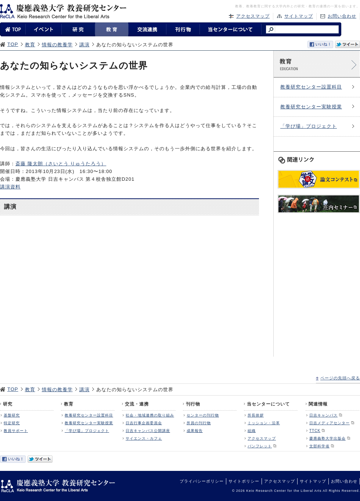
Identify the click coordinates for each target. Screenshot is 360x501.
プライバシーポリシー (202, 481)
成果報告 (195, 431)
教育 (30, 44)
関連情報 (318, 404)
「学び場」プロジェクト (308, 126)
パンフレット (260, 446)
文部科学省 (319, 446)
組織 (252, 431)
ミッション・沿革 (264, 423)
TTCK (314, 431)
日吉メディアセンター (329, 423)
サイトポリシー (243, 481)
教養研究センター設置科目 (311, 87)
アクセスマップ (253, 16)
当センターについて (268, 404)
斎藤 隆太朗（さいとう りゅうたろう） (60, 163)
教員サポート (16, 431)
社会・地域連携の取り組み (150, 415)
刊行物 (193, 404)
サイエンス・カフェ (144, 438)
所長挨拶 (256, 415)
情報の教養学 (57, 44)
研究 (7, 404)
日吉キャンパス (323, 415)
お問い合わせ (342, 16)
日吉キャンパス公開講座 (148, 431)
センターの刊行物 (203, 415)
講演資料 (10, 187)
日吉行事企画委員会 (144, 423)
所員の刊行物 (199, 423)
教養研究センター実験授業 (311, 106)
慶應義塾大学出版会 (327, 438)
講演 (84, 44)
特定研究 (12, 423)
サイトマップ (298, 16)
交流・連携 (137, 404)
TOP (12, 44)
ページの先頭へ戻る (340, 378)
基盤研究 (12, 415)
